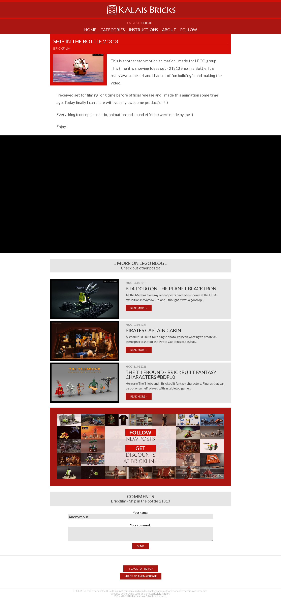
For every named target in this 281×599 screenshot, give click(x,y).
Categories (112, 29)
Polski (146, 23)
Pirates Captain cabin (153, 330)
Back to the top (140, 568)
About (169, 29)
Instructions (143, 29)
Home (90, 29)
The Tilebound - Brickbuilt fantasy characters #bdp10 (171, 374)
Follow (188, 29)
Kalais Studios (162, 593)
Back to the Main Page (141, 576)
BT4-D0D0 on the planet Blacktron (171, 288)
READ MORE (138, 308)
